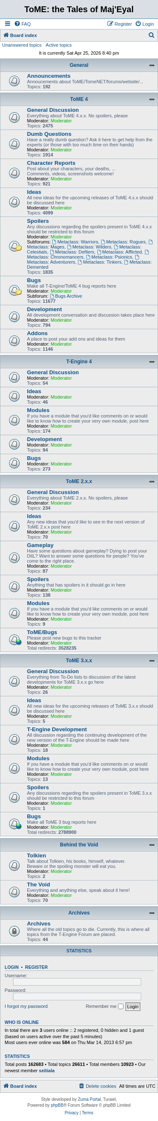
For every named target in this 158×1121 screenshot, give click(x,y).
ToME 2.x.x (79, 481)
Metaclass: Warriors (75, 241)
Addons (37, 333)
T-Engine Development (57, 729)
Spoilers (38, 221)
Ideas (34, 192)
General (79, 65)
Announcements (48, 76)
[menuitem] (22, 24)
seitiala (46, 1070)
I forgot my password (26, 1006)
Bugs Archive (66, 296)
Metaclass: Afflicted (119, 251)
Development (44, 309)
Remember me (104, 1007)
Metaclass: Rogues (123, 241)
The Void (38, 884)
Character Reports (51, 163)
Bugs (34, 280)
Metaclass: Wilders (89, 246)
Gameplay (40, 545)
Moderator (61, 120)
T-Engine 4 (79, 362)
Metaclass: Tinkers (99, 261)
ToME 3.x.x (79, 661)
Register (36, 967)
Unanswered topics (22, 45)
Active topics (59, 45)
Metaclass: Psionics (109, 256)
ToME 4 (79, 99)
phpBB (57, 1105)
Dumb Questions (49, 134)
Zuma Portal (89, 1099)
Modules (38, 410)
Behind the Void (79, 845)
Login (12, 967)
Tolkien (36, 855)
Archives (79, 913)
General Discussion (53, 110)
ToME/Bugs (42, 632)
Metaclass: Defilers (72, 251)
